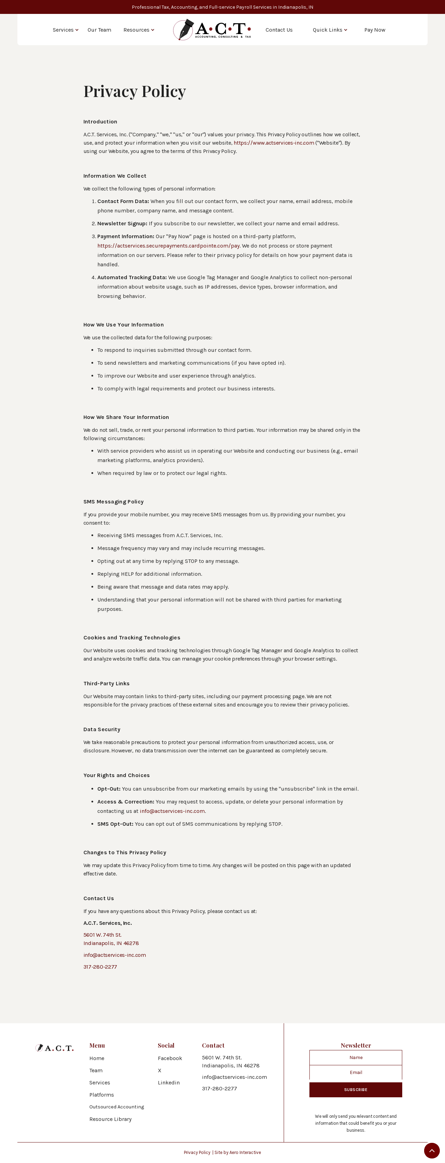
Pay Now (375, 29)
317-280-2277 (100, 966)
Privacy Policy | (199, 1152)
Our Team (99, 29)
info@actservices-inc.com (172, 811)
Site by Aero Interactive (238, 1152)
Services (63, 29)
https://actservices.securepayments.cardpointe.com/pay (168, 245)
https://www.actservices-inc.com (274, 142)
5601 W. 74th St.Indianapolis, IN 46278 (231, 1061)
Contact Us (279, 29)
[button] (66, 29)
